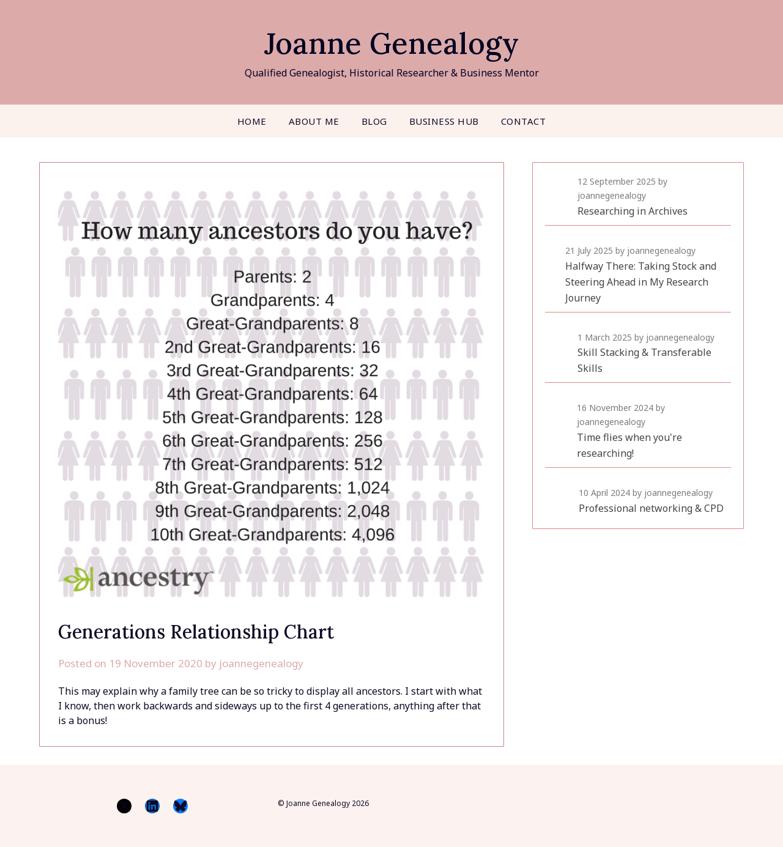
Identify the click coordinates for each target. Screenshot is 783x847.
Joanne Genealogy (391, 43)
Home (252, 121)
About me (314, 121)
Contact (523, 121)
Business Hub (444, 121)
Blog (374, 121)
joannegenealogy (261, 663)
